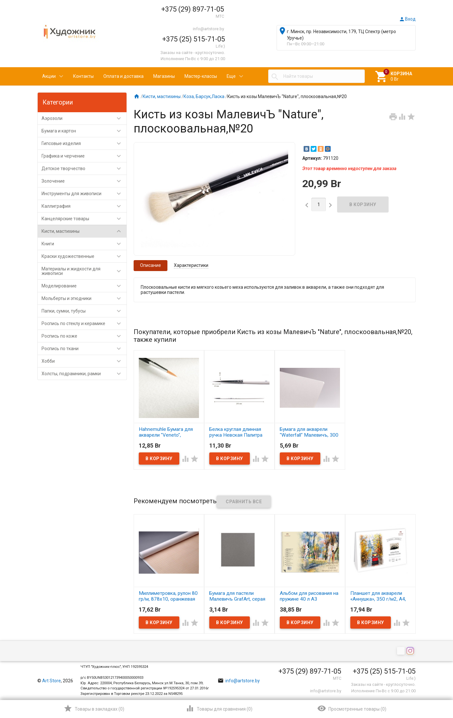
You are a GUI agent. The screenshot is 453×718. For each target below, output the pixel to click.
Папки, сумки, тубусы (84, 311)
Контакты (83, 76)
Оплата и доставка (123, 76)
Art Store (51, 680)
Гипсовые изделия (84, 143)
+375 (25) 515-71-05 (193, 39)
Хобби (84, 361)
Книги (84, 244)
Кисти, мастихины (84, 231)
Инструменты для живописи (84, 193)
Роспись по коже (84, 336)
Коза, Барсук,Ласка (204, 96)
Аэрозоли (84, 118)
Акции (49, 76)
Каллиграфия (84, 206)
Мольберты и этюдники (84, 298)
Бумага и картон (84, 131)
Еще (231, 76)
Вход (407, 19)
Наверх (426, 687)
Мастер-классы (200, 76)
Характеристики (191, 265)
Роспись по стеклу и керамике (84, 323)
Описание (150, 265)
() (93, 708)
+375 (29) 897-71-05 (192, 9)
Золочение (84, 181)
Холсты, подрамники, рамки (84, 374)
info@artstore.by (208, 28)
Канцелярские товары (84, 219)
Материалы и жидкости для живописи (84, 271)
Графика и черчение (84, 156)
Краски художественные (84, 256)
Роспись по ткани (84, 348)
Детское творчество (84, 168)
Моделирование (84, 286)
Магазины (164, 76)
